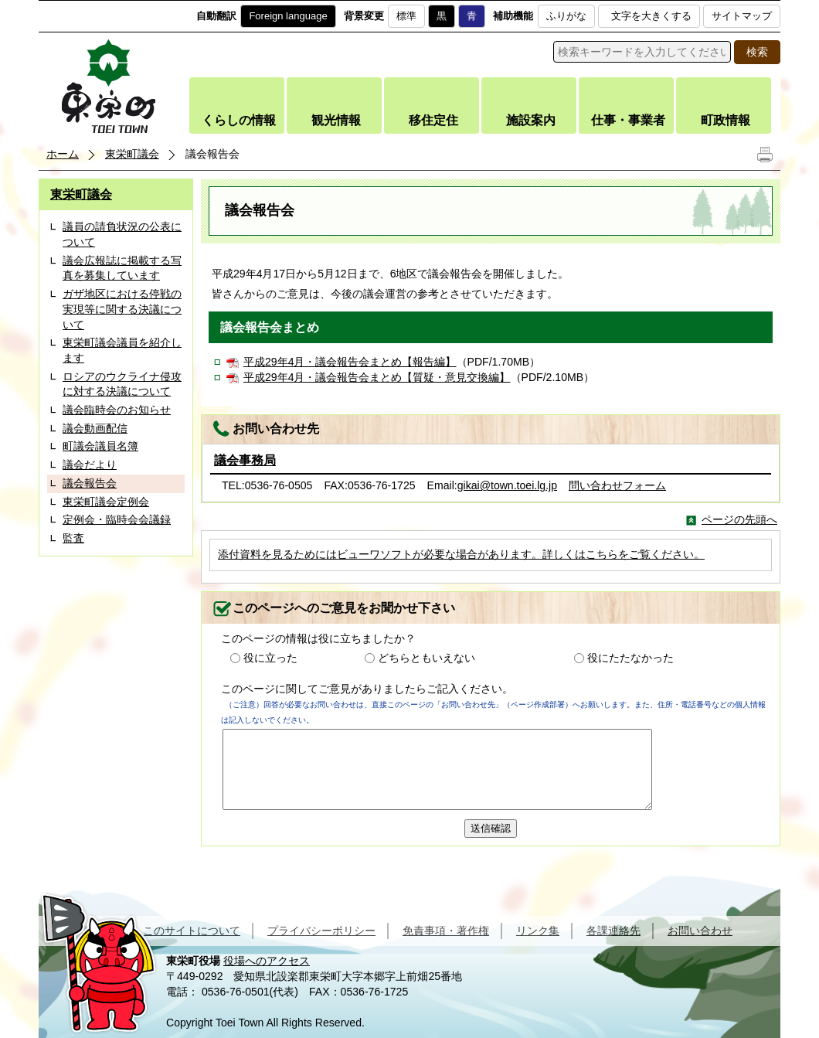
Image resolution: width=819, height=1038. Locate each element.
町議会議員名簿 (100, 446)
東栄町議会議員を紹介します (122, 350)
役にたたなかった (630, 658)
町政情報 (725, 120)
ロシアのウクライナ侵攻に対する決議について (122, 384)
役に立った (270, 658)
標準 (406, 16)
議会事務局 (245, 460)
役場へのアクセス (266, 961)
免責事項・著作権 (446, 930)
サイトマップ (742, 16)
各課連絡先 (613, 930)
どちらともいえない (426, 658)
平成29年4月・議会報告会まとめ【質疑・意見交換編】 (377, 377)
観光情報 (336, 120)
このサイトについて (191, 930)
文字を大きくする (651, 16)
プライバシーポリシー (321, 930)
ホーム (62, 154)
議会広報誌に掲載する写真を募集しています (122, 268)
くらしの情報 (239, 120)
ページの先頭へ (739, 519)
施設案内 (531, 120)
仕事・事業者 (628, 120)
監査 (73, 538)
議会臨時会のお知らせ (117, 409)
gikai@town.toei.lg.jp (507, 485)
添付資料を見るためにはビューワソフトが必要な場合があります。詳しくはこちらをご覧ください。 (461, 554)
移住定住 (433, 120)
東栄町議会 (132, 154)
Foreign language (288, 16)
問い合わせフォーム (617, 485)
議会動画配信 (95, 428)
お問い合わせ (700, 930)
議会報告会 (90, 483)
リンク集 (537, 930)
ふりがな (566, 16)
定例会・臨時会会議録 (117, 519)
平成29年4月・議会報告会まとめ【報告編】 (350, 362)
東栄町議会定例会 (106, 501)
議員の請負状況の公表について (122, 234)
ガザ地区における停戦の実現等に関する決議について (122, 309)
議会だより (90, 464)
